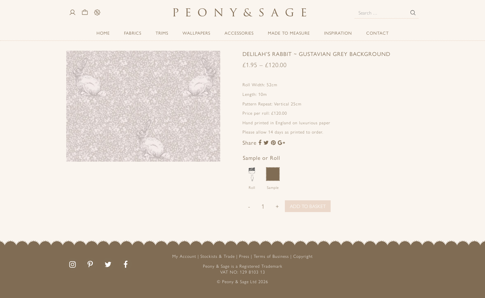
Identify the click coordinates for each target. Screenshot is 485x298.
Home (103, 33)
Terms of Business (271, 256)
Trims (162, 33)
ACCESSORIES (239, 33)
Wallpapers (196, 33)
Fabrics (132, 33)
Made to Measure (289, 33)
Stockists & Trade (217, 256)
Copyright (303, 256)
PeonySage (242, 12)
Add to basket (308, 206)
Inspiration (338, 33)
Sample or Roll (261, 157)
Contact (377, 33)
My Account (184, 256)
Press (244, 256)
